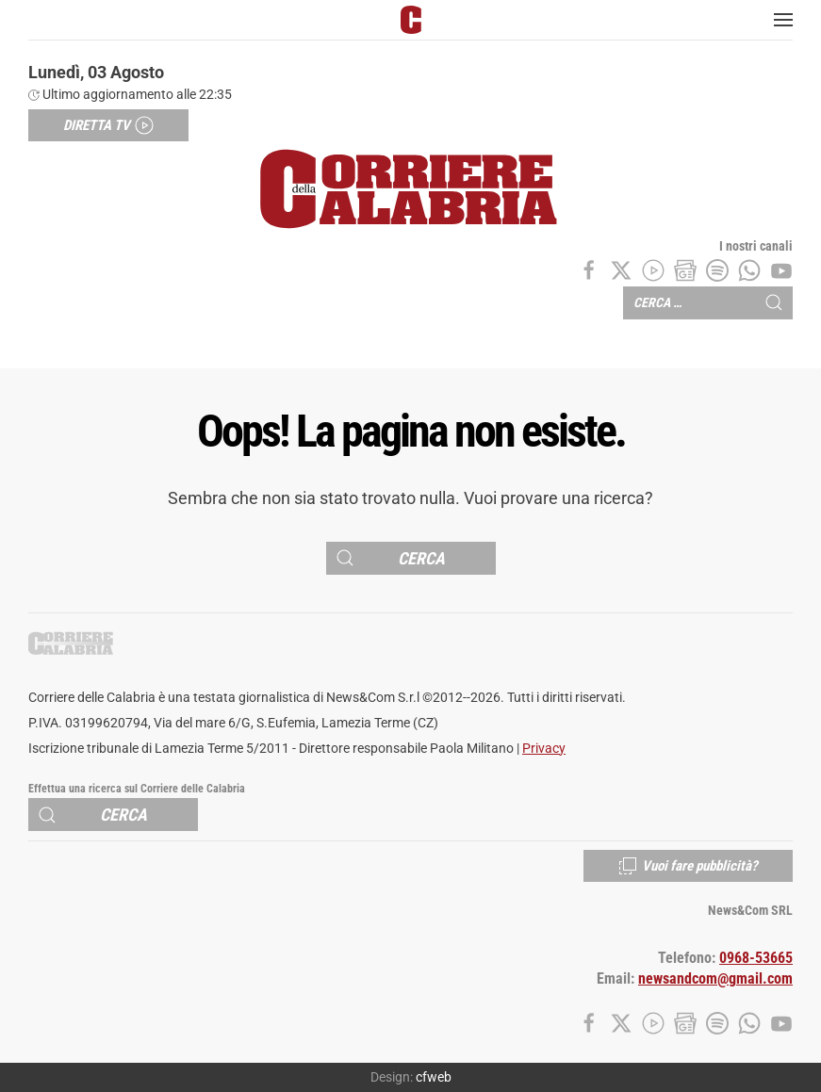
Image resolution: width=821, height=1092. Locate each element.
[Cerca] (411, 558)
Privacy (544, 749)
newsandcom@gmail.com (715, 978)
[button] (783, 20)
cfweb (434, 1076)
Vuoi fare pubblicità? (688, 865)
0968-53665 (756, 958)
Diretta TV (108, 125)
